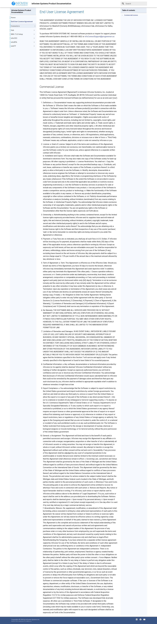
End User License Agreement (22, 21)
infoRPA (23, 42)
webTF (23, 46)
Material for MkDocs (25, 621)
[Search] (134, 4)
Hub (23, 30)
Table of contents (128, 10)
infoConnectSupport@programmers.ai (99, 36)
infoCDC (23, 38)
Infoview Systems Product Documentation (21, 11)
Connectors (23, 26)
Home (13, 17)
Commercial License (131, 15)
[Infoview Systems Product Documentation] (19, 3)
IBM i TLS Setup (23, 34)
